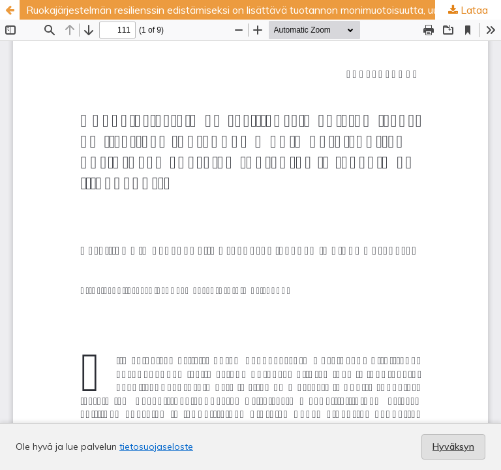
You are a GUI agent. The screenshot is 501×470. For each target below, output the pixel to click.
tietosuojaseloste (156, 446)
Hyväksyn (453, 446)
